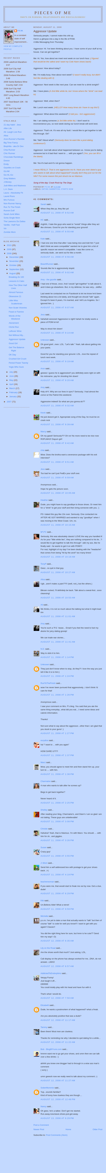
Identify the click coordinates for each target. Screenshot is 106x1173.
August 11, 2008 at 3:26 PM (57, 840)
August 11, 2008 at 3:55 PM (57, 856)
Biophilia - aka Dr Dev (14, 146)
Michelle (44, 916)
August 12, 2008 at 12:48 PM (58, 1099)
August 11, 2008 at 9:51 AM (57, 462)
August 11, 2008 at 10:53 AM (58, 597)
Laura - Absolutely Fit (13, 193)
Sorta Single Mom (12, 218)
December (14, 257)
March (12, 388)
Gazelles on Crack (12, 167)
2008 (9, 253)
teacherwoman (47, 881)
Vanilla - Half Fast (12, 225)
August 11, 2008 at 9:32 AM (57, 405)
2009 (9, 249)
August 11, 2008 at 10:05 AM (58, 493)
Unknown (45, 340)
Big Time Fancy (11, 142)
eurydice (44, 740)
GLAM (6, 171)
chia (42, 450)
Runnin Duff (9, 210)
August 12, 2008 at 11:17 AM (58, 1020)
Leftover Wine (15, 331)
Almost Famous (16, 292)
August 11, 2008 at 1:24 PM (57, 676)
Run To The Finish (12, 207)
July (11, 372)
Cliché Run (14, 327)
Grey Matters (10, 178)
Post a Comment (41, 1125)
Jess (43, 314)
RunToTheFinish (48, 683)
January (13, 396)
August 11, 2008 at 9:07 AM (57, 307)
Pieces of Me (53, 13)
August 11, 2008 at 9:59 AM (57, 477)
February (13, 392)
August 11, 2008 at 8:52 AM (57, 213)
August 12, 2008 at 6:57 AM (57, 966)
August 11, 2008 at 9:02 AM (57, 272)
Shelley (44, 810)
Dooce (7, 160)
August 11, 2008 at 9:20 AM (57, 380)
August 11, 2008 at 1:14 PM (57, 657)
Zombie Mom (10, 232)
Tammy (44, 1027)
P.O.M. (20, 31)
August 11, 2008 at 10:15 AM (58, 525)
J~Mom (44, 863)
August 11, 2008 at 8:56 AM (57, 257)
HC (42, 220)
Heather (44, 500)
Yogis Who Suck (16, 367)
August (12, 273)
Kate (43, 238)
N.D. (43, 649)
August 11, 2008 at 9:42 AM (57, 443)
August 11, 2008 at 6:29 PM (57, 893)
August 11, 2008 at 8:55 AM (57, 231)
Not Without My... (16, 335)
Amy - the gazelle (48, 279)
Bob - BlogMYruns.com (51, 1049)
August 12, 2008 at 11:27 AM (58, 1080)
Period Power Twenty (18, 363)
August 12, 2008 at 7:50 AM (57, 998)
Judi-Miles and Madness (15, 185)
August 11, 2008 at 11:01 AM (58, 616)
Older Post (97, 1129)
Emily (6, 164)
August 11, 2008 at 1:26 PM (57, 695)
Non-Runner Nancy (12, 203)
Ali (42, 605)
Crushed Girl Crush (17, 359)
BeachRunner (47, 264)
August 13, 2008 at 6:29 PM (57, 1118)
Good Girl (13, 343)
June (11, 376)
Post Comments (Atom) (56, 1135)
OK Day (12, 354)
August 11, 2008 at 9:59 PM (57, 909)
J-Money (8, 182)
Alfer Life (8, 128)
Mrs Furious (9, 200)
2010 (9, 245)
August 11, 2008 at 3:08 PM (57, 821)
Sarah (43, 204)
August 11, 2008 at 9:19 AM (57, 361)
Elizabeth (45, 1005)
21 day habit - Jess (12, 125)
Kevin (43, 412)
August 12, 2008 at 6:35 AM (57, 941)
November (14, 261)
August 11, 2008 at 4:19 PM (57, 874)
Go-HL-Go (8, 175)
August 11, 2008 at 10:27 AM (58, 572)
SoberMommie (47, 1088)
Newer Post (39, 1129)
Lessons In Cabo (16, 281)
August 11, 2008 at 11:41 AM (58, 642)
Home (68, 1129)
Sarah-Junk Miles (11, 214)
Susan (44, 847)
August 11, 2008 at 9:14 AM (57, 333)
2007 (9, 401)
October (13, 265)
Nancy (44, 1106)
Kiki (42, 900)
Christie (44, 829)
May (11, 380)
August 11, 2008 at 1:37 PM (57, 755)
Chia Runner (9, 150)
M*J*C (44, 532)
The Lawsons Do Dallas (14, 221)
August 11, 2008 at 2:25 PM (57, 803)
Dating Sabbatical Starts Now (57, 189)
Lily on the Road (48, 948)
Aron (43, 368)
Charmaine (46, 781)
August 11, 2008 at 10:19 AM (58, 557)
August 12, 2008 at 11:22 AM (58, 1042)
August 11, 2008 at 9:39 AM (57, 424)
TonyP (43, 564)
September (14, 269)
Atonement (14, 323)
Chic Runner (9, 153)
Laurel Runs (9, 196)
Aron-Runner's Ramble (14, 139)
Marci (43, 762)
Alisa (43, 579)
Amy (43, 387)
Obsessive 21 (15, 296)
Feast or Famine (16, 312)
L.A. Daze (8, 189)
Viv (5, 228)
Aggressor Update (17, 339)
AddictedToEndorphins (51, 973)
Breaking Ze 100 (16, 277)
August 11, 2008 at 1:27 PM (57, 733)
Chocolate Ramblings (13, 157)
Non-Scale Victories (18, 307)
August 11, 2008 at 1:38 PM (57, 774)
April (11, 384)
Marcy (43, 431)
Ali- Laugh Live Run (13, 132)
